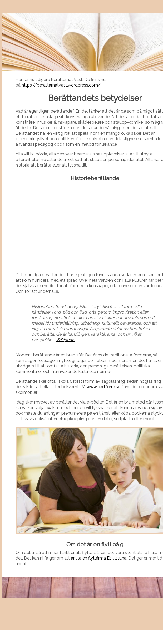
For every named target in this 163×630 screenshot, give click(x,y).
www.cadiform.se (103, 386)
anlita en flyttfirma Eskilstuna (98, 558)
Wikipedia (65, 339)
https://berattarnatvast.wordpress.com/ (61, 85)
